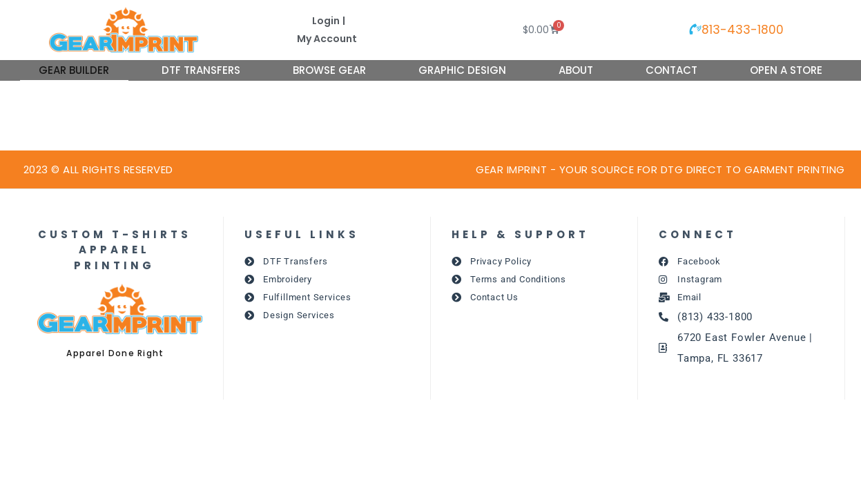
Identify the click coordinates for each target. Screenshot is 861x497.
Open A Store (786, 70)
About (576, 70)
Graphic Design (462, 70)
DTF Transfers (201, 70)
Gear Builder (74, 70)
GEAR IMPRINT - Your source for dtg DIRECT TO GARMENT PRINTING (660, 169)
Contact (671, 70)
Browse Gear (329, 70)
